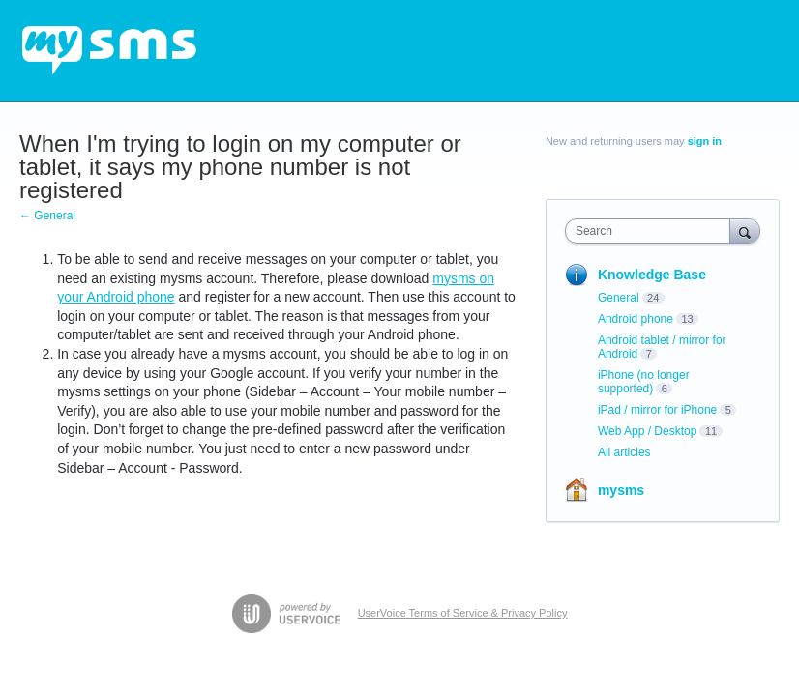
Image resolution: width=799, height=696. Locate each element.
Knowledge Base (652, 274)
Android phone (635, 319)
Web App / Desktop (647, 431)
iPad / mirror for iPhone (657, 410)
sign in (705, 141)
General (618, 297)
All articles (624, 452)
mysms (621, 490)
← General (47, 215)
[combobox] (652, 231)
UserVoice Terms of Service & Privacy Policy (463, 613)
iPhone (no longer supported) (644, 381)
